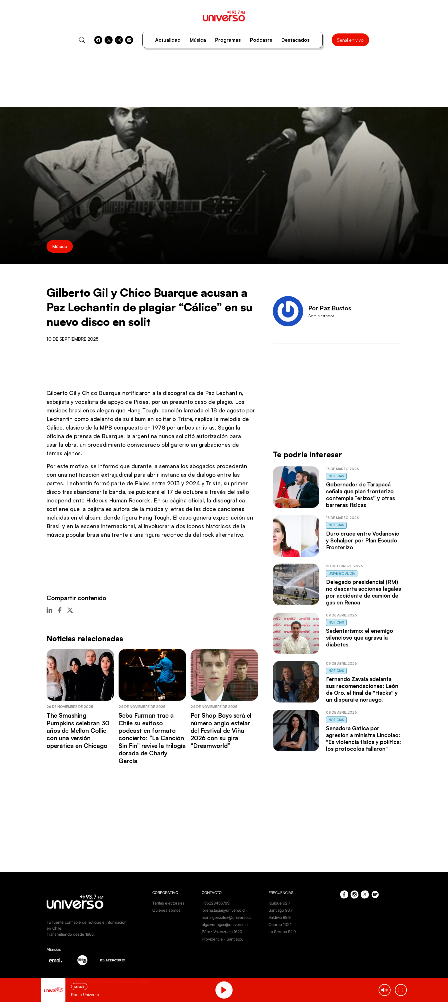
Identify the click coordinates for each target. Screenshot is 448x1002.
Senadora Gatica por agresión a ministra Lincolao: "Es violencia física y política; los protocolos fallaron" (363, 738)
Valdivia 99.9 (280, 917)
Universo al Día (342, 574)
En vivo (79, 986)
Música (198, 40)
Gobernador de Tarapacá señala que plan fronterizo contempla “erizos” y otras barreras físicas (360, 494)
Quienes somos (166, 910)
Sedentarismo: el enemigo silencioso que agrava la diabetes (359, 637)
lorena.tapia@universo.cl (223, 910)
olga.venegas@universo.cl (225, 924)
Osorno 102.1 (280, 924)
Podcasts (261, 40)
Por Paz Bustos (329, 308)
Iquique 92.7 (279, 903)
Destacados (295, 40)
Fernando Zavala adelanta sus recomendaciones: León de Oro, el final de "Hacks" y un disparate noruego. (362, 689)
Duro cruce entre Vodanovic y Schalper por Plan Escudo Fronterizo (362, 540)
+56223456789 (215, 903)
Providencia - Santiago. (222, 939)
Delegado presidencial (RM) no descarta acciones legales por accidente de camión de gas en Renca (363, 592)
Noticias (336, 476)
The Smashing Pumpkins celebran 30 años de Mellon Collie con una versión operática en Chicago (78, 730)
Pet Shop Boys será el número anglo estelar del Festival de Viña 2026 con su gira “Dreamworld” (221, 730)
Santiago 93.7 (281, 910)
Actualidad (168, 40)
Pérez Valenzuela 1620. (222, 931)
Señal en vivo (350, 40)
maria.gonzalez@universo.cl (226, 917)
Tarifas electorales (168, 903)
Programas (228, 40)
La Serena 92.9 (282, 931)
